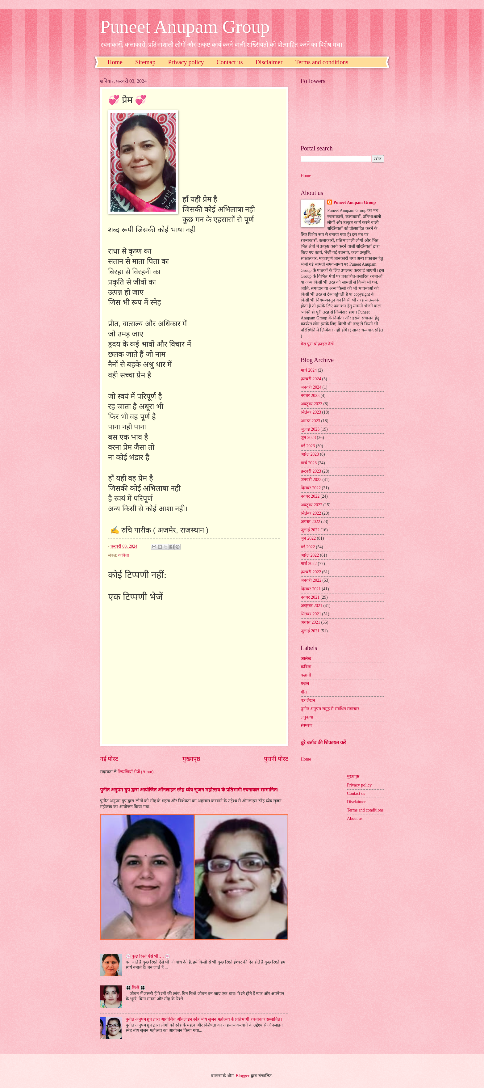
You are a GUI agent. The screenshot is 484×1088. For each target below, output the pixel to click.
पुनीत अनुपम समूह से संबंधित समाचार (330, 708)
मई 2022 (308, 547)
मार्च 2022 (309, 563)
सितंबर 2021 (311, 614)
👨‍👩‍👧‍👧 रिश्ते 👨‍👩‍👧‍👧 (136, 987)
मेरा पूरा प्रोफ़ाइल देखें (317, 344)
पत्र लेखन (308, 700)
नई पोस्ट (109, 759)
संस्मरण (306, 725)
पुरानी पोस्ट (276, 759)
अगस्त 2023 (310, 421)
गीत (304, 692)
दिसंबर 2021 (311, 589)
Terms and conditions (321, 62)
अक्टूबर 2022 (311, 505)
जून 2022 (308, 538)
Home (115, 62)
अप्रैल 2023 (310, 454)
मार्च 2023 (309, 463)
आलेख (306, 658)
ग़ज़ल (305, 683)
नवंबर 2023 (310, 395)
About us (354, 818)
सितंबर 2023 (311, 412)
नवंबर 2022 (310, 496)
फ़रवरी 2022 (311, 572)
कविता (123, 555)
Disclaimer (269, 62)
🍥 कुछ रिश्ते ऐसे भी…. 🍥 (148, 956)
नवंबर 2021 (310, 597)
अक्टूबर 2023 (311, 404)
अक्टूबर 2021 (311, 605)
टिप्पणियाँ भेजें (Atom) (136, 772)
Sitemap (145, 62)
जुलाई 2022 (310, 530)
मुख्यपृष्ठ (191, 759)
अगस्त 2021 (310, 622)
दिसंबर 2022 (311, 488)
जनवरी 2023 (311, 479)
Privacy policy (186, 62)
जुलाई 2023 (310, 429)
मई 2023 (308, 446)
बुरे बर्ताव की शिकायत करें (323, 742)
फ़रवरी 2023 (311, 471)
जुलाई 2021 (310, 631)
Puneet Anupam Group (185, 26)
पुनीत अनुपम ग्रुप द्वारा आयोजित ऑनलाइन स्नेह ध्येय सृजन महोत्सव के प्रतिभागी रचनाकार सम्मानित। (189, 789)
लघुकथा (307, 717)
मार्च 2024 (309, 370)
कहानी (306, 675)
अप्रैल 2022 (310, 555)
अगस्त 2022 (310, 521)
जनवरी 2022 (311, 580)
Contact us (230, 62)
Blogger (242, 1075)
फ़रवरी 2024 (311, 379)
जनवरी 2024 (311, 387)
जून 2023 (308, 437)
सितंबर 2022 (311, 513)
